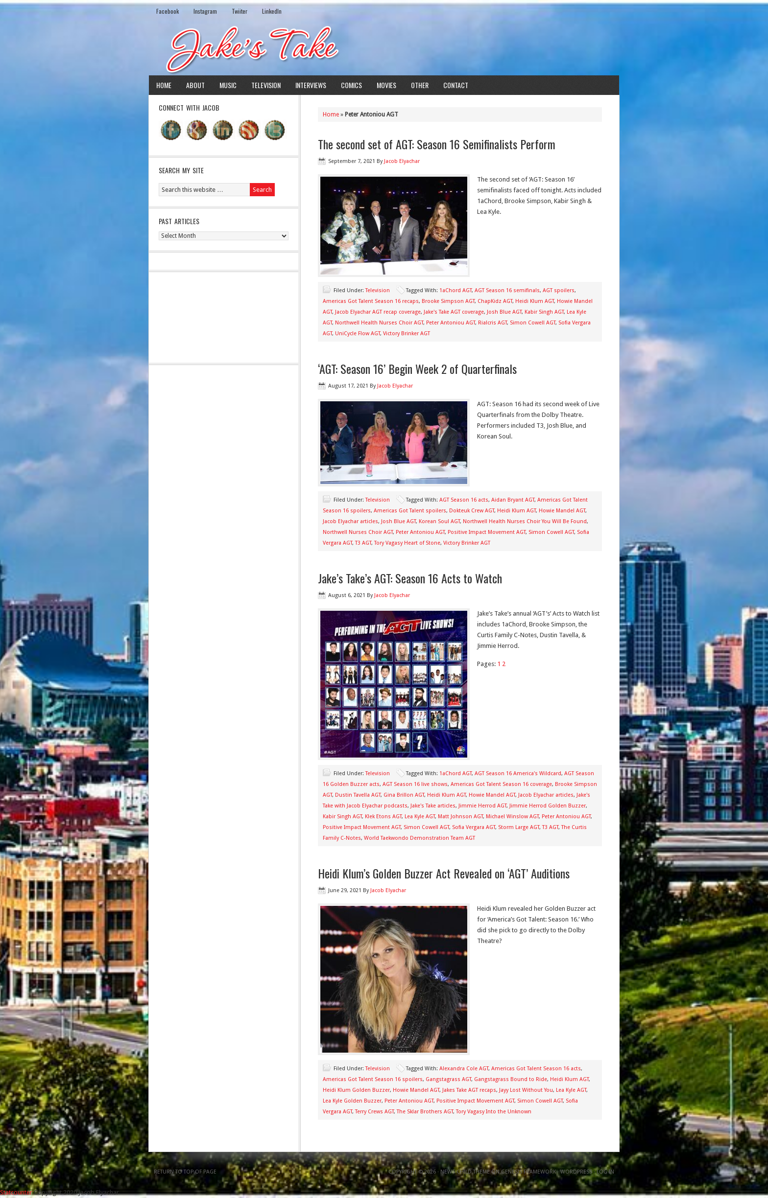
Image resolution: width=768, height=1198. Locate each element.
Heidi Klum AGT (534, 301)
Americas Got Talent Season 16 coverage (501, 784)
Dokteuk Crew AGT (471, 510)
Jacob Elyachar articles (350, 521)
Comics (351, 85)
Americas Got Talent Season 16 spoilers (373, 1079)
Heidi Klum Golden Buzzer (356, 1090)
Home (163, 85)
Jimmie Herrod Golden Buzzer (547, 806)
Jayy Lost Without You (526, 1090)
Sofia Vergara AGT (473, 827)
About (195, 85)
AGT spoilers (559, 290)
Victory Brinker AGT (406, 333)
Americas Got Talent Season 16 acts (536, 1068)
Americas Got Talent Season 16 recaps (371, 301)
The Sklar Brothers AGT (425, 1111)
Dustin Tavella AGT (358, 795)
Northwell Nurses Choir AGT (358, 532)
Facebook (167, 11)
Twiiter (239, 11)
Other (420, 85)
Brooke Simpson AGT (448, 301)
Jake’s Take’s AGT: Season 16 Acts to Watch (410, 578)
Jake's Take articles (433, 806)
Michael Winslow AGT (512, 816)
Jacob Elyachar (402, 161)
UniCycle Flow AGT (357, 333)
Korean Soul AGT (439, 521)
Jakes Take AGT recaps (469, 1090)
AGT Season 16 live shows (415, 784)
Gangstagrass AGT (448, 1079)
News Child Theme (465, 1172)
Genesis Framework (528, 1172)
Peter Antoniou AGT (450, 323)
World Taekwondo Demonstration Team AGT (419, 838)
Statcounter (16, 1192)
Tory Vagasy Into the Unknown (493, 1111)
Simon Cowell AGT (532, 323)
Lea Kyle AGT (420, 816)
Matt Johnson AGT (460, 816)
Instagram (205, 11)
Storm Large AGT (518, 827)
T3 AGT (363, 543)
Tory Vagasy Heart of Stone (407, 543)
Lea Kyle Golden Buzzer (352, 1101)
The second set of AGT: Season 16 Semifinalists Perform (436, 144)
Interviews (310, 85)
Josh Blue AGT (504, 312)
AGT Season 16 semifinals (507, 290)
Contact (455, 85)
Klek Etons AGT (383, 816)
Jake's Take (384, 48)
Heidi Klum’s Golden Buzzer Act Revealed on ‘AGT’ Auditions (444, 873)
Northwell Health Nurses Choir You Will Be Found (525, 521)
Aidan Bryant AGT (512, 500)
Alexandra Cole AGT (463, 1068)
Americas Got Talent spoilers (410, 510)
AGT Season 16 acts (463, 500)
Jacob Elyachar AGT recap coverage (378, 312)
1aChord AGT (455, 290)
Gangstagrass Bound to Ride (510, 1079)
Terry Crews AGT (374, 1111)
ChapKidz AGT (495, 301)
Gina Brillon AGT (404, 795)
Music (228, 85)
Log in (605, 1172)
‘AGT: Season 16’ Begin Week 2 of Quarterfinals (417, 368)
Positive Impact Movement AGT (487, 532)
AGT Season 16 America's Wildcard (518, 773)
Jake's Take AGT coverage (454, 312)
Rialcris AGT (492, 323)
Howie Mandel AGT (562, 510)
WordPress (576, 1172)
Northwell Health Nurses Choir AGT (379, 323)
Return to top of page (185, 1172)
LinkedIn (272, 11)
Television (266, 85)
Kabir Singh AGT (544, 312)
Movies (386, 85)
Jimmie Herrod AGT (482, 806)
